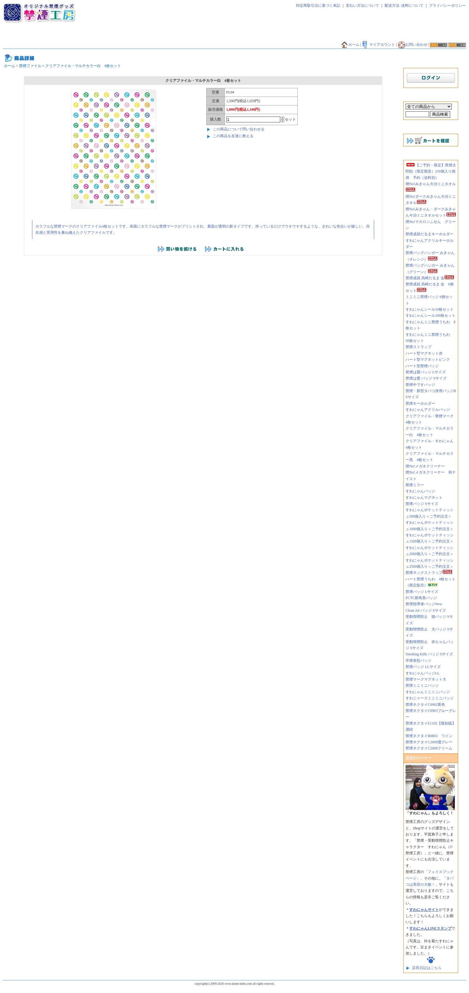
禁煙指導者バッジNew (424, 604)
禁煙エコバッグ (306, 36)
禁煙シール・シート (240, 36)
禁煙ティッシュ (73, 36)
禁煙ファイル (275, 36)
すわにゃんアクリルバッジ (428, 409)
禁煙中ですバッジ (420, 385)
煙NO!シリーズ (259, 45)
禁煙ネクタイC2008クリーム (429, 748)
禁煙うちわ (15, 45)
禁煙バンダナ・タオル (369, 36)
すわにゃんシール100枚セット (430, 315)
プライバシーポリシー (447, 5)
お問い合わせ (412, 44)
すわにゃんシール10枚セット (430, 309)
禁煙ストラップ (418, 347)
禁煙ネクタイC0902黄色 (427, 704)
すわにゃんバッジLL (423, 673)
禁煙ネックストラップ (429, 572)
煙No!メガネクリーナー (425, 466)
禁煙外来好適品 (227, 45)
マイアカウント (378, 44)
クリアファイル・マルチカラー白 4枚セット (83, 66)
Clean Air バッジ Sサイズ (426, 610)
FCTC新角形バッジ (421, 598)
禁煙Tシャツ (66, 45)
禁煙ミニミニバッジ (422, 685)
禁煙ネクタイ (17, 36)
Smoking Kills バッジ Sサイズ (429, 654)
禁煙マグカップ (97, 45)
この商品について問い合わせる (239, 129)
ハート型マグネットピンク (428, 359)
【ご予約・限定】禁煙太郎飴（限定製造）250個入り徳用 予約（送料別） (431, 171)
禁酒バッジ (173, 45)
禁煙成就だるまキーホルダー (430, 234)
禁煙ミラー (415, 485)
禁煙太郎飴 (44, 36)
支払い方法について (362, 5)
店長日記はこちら (427, 968)
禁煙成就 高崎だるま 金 (430, 278)
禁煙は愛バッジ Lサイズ (426, 372)
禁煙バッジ (102, 36)
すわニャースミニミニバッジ (430, 698)
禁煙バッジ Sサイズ (422, 504)
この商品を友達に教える (233, 136)
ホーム (350, 44)
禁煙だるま (334, 36)
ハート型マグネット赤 (424, 353)
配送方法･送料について (404, 5)
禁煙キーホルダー (420, 403)
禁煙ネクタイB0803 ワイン (429, 736)
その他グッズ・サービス (136, 45)
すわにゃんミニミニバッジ (428, 692)
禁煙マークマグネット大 (426, 679)
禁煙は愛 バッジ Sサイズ (426, 378)
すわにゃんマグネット (424, 497)
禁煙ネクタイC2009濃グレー (429, 742)
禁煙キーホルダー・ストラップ (191, 36)
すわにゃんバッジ (420, 491)
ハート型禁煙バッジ (422, 366)
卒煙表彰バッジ (418, 660)
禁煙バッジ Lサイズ (422, 592)
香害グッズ (198, 45)
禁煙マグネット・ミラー (138, 36)
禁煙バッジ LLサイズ (423, 667)
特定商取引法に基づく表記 (318, 5)
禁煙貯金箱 (40, 45)
